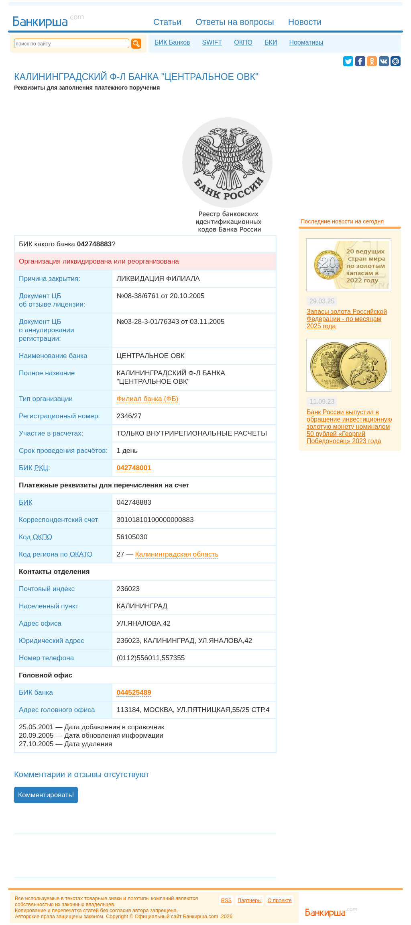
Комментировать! (46, 795)
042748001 (133, 468)
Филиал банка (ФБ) (147, 399)
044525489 (133, 692)
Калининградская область (177, 554)
